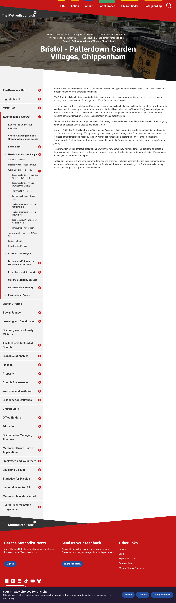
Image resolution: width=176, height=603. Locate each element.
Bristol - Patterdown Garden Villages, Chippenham (89, 41)
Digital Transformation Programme (17, 507)
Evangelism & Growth (84, 34)
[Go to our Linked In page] (19, 581)
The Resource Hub (14, 90)
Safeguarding (153, 6)
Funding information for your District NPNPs (24, 205)
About (89, 6)
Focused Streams (16, 241)
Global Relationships (15, 356)
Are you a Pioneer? (16, 160)
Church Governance (15, 382)
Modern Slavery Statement (132, 568)
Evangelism (14, 146)
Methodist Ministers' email (19, 496)
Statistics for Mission (16, 478)
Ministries (9, 108)
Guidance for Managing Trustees (17, 437)
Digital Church (11, 99)
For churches (107, 6)
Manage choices (161, 595)
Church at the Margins (17, 246)
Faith (61, 6)
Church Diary (11, 408)
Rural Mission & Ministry (20, 287)
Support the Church (128, 558)
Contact (122, 549)
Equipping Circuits (14, 469)
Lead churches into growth (22, 272)
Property (8, 373)
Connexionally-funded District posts (24, 197)
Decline (143, 595)
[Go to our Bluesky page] (39, 581)
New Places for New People (112, 34)
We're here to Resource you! (63, 38)
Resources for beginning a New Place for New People (25, 176)
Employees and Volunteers (19, 461)
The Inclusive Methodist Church (18, 345)
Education (9, 426)
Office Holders (12, 417)
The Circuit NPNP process (23, 191)
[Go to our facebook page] (6, 581)
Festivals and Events (19, 295)
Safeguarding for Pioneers (23, 228)
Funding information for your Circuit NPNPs (24, 213)
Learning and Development (19, 321)
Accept (128, 595)
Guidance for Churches (17, 400)
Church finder (129, 6)
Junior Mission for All (16, 487)
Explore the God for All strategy (20, 126)
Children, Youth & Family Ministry (18, 332)
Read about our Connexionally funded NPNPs (102, 38)
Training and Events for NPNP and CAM (22, 234)
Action (75, 6)
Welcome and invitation (17, 391)
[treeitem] (42, 90)
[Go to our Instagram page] (13, 581)
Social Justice (12, 312)
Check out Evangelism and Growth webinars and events (23, 137)
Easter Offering (12, 303)
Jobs (121, 554)
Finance (8, 364)
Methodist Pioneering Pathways (22, 165)
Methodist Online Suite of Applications (19, 450)
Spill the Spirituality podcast (22, 280)
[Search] (169, 5)
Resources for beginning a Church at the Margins (23, 184)
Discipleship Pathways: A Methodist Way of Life (21, 263)
